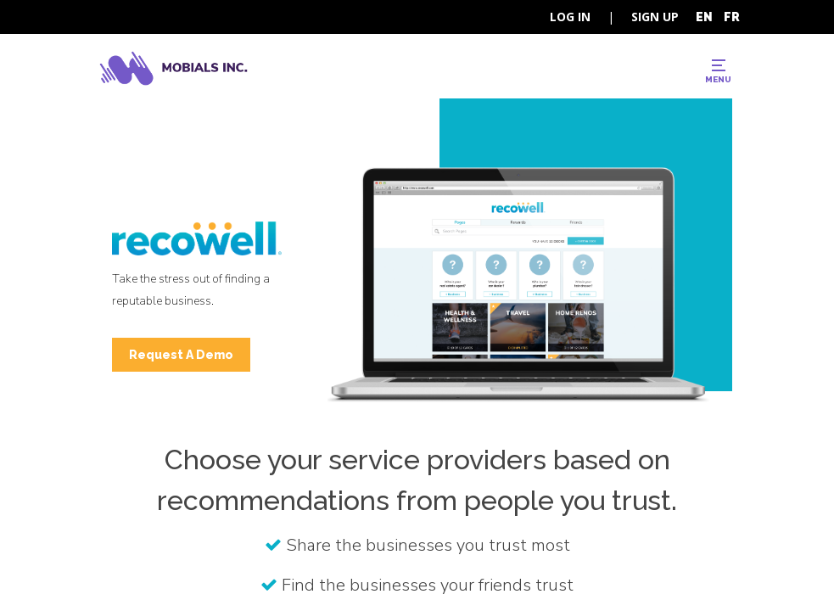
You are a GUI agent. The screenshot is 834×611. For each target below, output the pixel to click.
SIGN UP (655, 16)
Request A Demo (181, 355)
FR (732, 17)
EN (704, 17)
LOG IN (570, 16)
